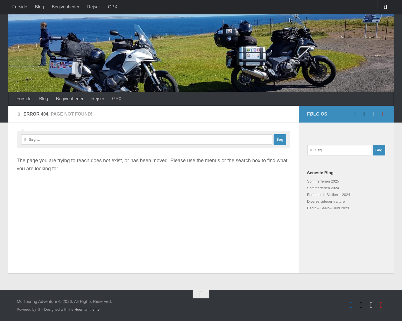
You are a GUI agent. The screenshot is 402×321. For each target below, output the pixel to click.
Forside (19, 6)
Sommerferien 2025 (323, 181)
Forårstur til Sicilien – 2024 (328, 195)
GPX (112, 6)
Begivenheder (65, 6)
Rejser (93, 6)
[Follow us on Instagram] (382, 114)
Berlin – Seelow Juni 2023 (328, 208)
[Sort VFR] (364, 114)
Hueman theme (87, 309)
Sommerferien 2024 (323, 188)
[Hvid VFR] (373, 114)
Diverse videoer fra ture (326, 201)
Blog (39, 6)
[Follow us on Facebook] (355, 114)
